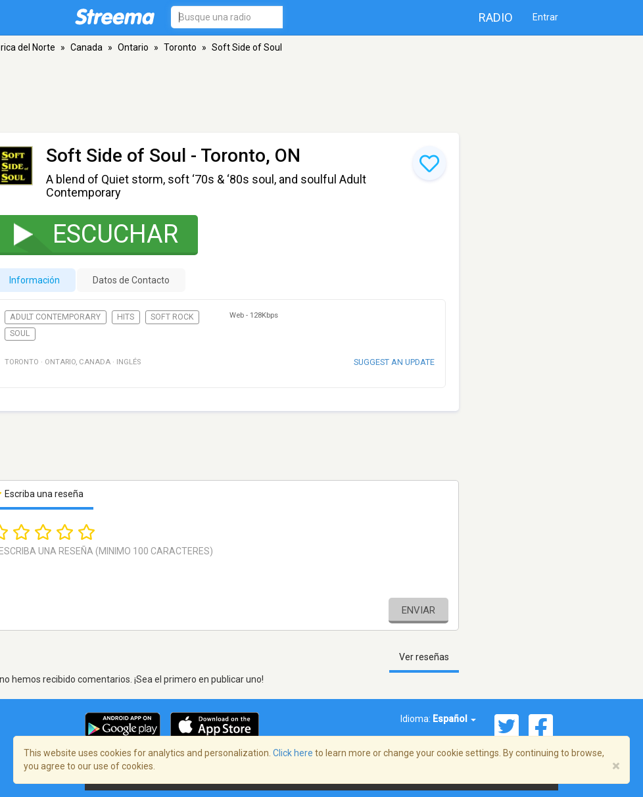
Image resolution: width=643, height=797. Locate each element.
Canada (86, 47)
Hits (125, 317)
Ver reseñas (424, 657)
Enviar (418, 610)
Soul (20, 333)
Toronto (180, 47)
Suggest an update (394, 362)
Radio (496, 17)
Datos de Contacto (131, 280)
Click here (293, 753)
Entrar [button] (545, 17)
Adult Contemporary (55, 317)
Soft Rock (172, 317)
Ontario (133, 47)
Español (454, 718)
